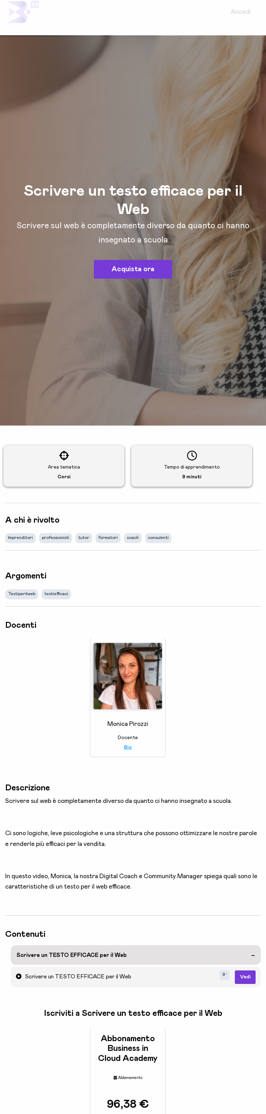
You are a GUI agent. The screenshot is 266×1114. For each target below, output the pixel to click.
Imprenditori (20, 537)
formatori (108, 537)
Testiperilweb (21, 594)
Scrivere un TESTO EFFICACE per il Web (72, 955)
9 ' (224, 974)
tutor (83, 537)
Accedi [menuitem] (241, 18)
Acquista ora (133, 269)
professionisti (55, 537)
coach (133, 537)
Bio (128, 747)
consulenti (158, 537)
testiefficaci (56, 594)
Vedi (245, 977)
